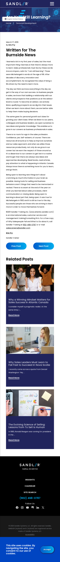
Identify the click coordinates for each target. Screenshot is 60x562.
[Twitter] (43, 507)
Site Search (30, 492)
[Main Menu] (52, 4)
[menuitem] (30, 534)
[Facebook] (17, 507)
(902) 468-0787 (30, 498)
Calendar (30, 486)
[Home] (17, 3)
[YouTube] (27, 507)
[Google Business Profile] (32, 507)
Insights (30, 479)
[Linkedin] (37, 507)
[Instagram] (22, 507)
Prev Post (16, 246)
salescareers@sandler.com (18, 228)
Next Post (44, 246)
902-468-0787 (29, 224)
